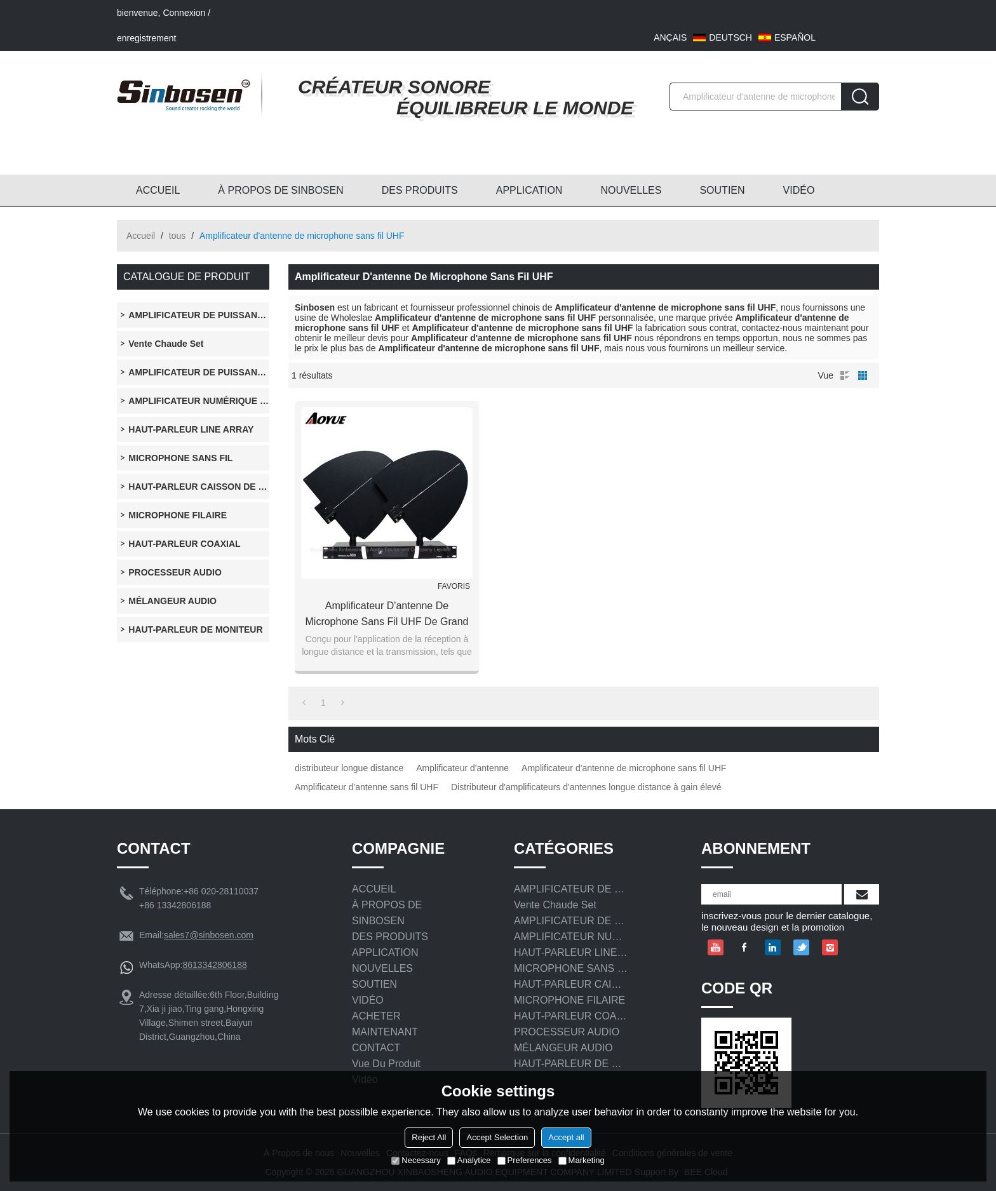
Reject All (429, 1137)
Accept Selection (497, 1137)
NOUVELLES (630, 190)
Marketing (581, 1160)
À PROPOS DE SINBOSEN (280, 190)
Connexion (184, 13)
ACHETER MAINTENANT (385, 1024)
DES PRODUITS (420, 190)
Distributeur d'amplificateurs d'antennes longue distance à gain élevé (586, 787)
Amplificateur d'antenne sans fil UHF (366, 787)
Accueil (140, 236)
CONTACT (376, 1047)
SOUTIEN (721, 190)
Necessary (415, 1160)
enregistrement (146, 38)
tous (177, 236)
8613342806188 (214, 965)
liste (844, 375)
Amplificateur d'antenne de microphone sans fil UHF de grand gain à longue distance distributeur (386, 614)
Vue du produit (386, 1063)
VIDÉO (799, 190)
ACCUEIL (158, 190)
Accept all (566, 1137)
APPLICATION (529, 190)
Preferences (524, 1160)
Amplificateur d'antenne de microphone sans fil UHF (624, 768)
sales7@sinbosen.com (208, 935)
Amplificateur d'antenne (462, 768)
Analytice (469, 1160)
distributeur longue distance (349, 768)
